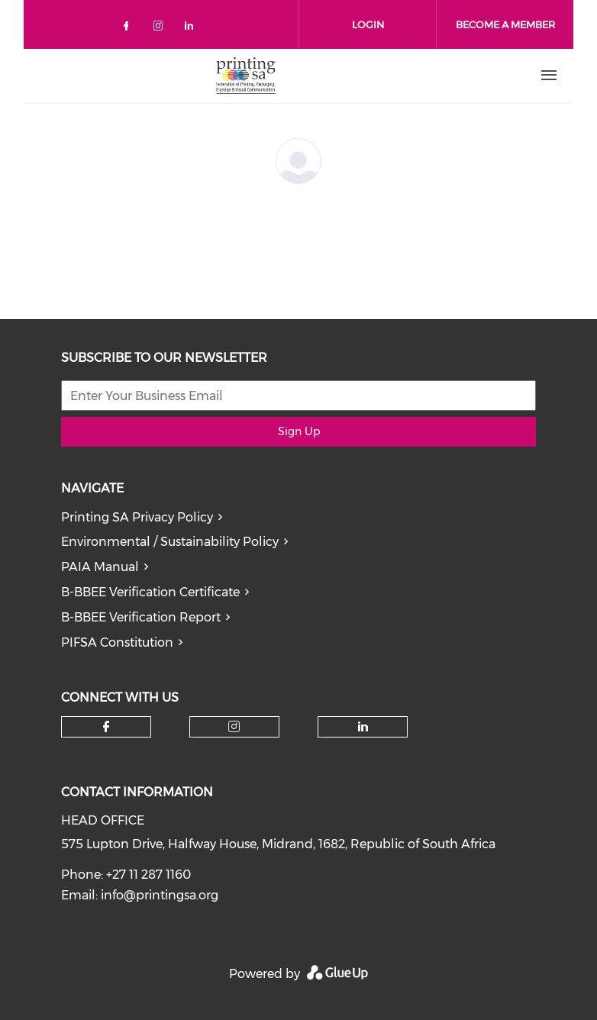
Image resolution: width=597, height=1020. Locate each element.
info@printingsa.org (159, 895)
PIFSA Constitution (117, 642)
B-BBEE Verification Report (141, 617)
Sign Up (299, 431)
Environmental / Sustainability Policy (170, 541)
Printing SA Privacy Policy (137, 517)
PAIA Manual (100, 567)
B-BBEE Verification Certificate (150, 592)
